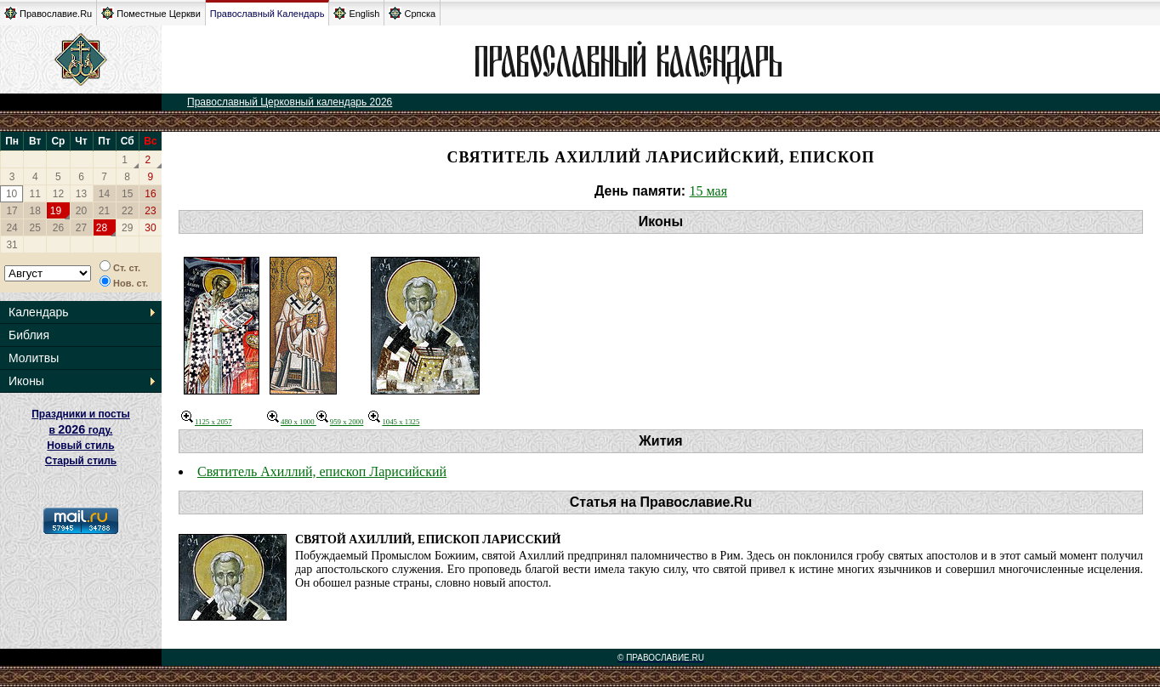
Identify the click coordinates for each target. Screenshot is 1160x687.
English (356, 13)
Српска (412, 13)
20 (81, 211)
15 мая (708, 191)
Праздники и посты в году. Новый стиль (80, 429)
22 (127, 211)
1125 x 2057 (206, 421)
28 (101, 228)
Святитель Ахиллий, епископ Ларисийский (321, 471)
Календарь (39, 312)
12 (58, 194)
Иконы (26, 381)
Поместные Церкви (151, 13)
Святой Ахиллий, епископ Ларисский (428, 539)
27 (81, 228)
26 (58, 228)
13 (81, 194)
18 (35, 211)
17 (11, 211)
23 (150, 211)
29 (127, 228)
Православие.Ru (48, 13)
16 (150, 194)
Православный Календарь (267, 14)
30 (150, 228)
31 (11, 245)
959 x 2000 (340, 421)
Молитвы (34, 358)
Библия (29, 335)
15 (127, 194)
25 (35, 228)
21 (104, 211)
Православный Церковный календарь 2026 (289, 102)
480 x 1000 (291, 421)
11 (35, 194)
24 (11, 228)
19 (55, 211)
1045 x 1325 (393, 421)
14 (104, 194)
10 (11, 194)
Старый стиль (81, 461)
